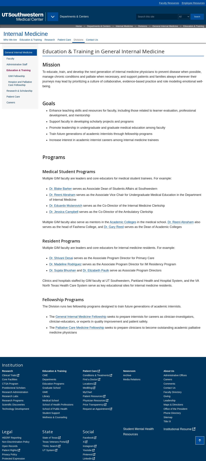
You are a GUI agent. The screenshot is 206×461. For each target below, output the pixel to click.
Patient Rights (9, 450)
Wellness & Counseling (54, 417)
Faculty (10, 58)
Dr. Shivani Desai (61, 258)
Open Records (10, 446)
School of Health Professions (57, 404)
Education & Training (193, 26)
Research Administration (15, 392)
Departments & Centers (98, 26)
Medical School (50, 400)
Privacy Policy (9, 454)
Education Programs (53, 383)
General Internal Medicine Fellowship (80, 316)
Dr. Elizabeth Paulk (96, 270)
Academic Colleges (123, 222)
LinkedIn (87, 458)
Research (50, 39)
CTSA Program (10, 383)
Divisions (142, 26)
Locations (88, 383)
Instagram (88, 446)
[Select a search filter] (184, 16)
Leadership (169, 400)
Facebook (88, 437)
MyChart (87, 392)
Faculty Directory (173, 392)
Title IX (167, 421)
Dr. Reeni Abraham (62, 195)
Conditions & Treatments (96, 375)
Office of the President (175, 409)
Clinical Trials (9, 375)
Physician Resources (94, 400)
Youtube (87, 450)
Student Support (51, 413)
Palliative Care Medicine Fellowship (79, 327)
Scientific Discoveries (13, 404)
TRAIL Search (49, 446)
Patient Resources (92, 396)
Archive (127, 375)
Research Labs (10, 396)
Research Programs (13, 400)
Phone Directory (172, 413)
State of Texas (50, 437)
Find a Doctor (90, 379)
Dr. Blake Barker (60, 188)
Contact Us (92, 39)
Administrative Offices (175, 375)
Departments (49, 379)
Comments (169, 383)
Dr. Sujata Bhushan (62, 270)
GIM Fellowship (16, 76)
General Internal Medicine (165, 26)
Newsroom (129, 371)
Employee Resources (193, 3)
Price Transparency (93, 404)
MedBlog (87, 387)
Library (46, 396)
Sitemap (168, 417)
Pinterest (87, 454)
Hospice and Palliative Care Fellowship (20, 83)
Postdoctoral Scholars (13, 387)
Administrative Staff (17, 64)
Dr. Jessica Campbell (63, 212)
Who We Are (10, 39)
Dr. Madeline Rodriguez (65, 264)
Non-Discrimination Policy (16, 441)
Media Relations (131, 379)
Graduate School (51, 387)
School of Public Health (54, 409)
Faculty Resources (169, 3)
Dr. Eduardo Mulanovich (65, 205)
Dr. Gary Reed (114, 227)
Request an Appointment (96, 409)
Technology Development (15, 409)
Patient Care (64, 39)
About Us (169, 371)
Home (79, 26)
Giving (167, 396)
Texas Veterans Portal (54, 441)
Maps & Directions (173, 404)
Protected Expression (13, 458)
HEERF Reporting (11, 437)
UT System (48, 450)
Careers (11, 102)
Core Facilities (9, 379)
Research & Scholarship (19, 90)
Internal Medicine (124, 26)
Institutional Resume (178, 429)
